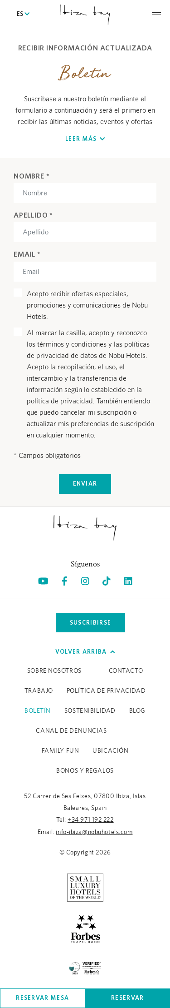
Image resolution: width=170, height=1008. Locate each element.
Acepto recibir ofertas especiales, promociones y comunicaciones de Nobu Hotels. (87, 305)
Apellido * (33, 215)
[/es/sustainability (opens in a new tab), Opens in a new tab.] (85, 967)
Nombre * (31, 176)
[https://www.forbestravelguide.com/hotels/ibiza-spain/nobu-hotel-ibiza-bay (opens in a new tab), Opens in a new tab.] (85, 928)
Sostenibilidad (90, 711)
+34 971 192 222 (90, 820)
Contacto (126, 671)
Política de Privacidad (106, 691)
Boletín (37, 711)
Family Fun (60, 751)
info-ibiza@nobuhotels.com (94, 832)
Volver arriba (85, 651)
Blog (137, 711)
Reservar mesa (42, 997)
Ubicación (110, 751)
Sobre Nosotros (54, 671)
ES (23, 14)
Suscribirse (90, 622)
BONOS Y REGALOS (84, 771)
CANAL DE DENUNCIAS (71, 731)
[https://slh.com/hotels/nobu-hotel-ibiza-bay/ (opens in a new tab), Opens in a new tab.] (85, 887)
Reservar (127, 997)
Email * (27, 254)
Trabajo (38, 691)
